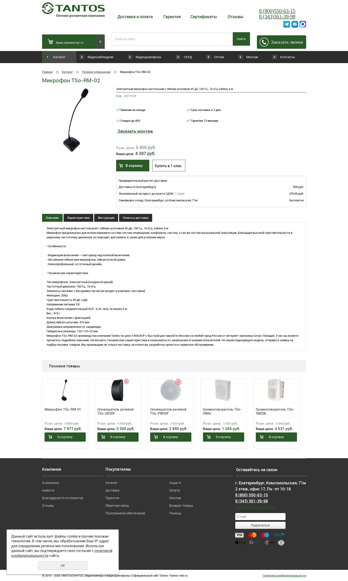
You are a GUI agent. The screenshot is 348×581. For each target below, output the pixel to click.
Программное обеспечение (125, 513)
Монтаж (249, 57)
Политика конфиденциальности (284, 575)
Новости (48, 490)
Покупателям (118, 469)
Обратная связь (117, 505)
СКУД (173, 57)
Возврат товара (181, 505)
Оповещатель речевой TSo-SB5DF (115, 411)
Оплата (174, 490)
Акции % (175, 483)
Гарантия (172, 17)
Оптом (211, 57)
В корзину (134, 165)
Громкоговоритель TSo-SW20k (275, 411)
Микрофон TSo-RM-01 (63, 409)
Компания (51, 469)
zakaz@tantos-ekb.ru (254, 507)
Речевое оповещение (96, 72)
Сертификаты (203, 17)
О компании (50, 483)
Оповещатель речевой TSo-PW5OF (168, 411)
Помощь (175, 513)
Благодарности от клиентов (62, 498)
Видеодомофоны (142, 57)
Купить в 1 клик (168, 165)
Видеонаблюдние (103, 57)
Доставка (112, 490)
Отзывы (235, 17)
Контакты (287, 57)
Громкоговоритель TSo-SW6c (222, 411)
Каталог (59, 57)
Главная (47, 72)
